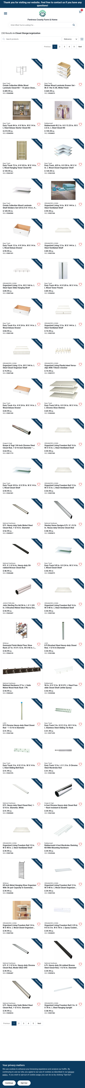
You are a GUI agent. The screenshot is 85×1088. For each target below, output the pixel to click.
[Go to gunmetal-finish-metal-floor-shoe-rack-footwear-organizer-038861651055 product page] (21, 638)
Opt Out (24, 1083)
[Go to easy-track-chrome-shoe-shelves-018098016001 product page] (63, 398)
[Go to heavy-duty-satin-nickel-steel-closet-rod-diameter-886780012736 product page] (21, 998)
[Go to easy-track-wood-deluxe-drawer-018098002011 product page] (21, 318)
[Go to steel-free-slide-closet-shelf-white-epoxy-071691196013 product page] (63, 678)
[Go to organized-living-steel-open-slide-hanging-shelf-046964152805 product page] (21, 278)
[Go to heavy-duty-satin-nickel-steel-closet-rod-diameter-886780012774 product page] (21, 518)
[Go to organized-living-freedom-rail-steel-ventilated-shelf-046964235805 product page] (63, 438)
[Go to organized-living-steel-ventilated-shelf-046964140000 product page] (63, 238)
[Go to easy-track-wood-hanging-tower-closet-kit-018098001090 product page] (21, 158)
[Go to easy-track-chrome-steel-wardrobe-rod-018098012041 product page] (63, 758)
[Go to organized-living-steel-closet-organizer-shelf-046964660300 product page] (21, 358)
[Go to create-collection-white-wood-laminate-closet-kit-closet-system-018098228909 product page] (21, 78)
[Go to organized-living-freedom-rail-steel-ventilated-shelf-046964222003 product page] (21, 838)
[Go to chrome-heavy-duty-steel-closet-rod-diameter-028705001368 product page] (21, 718)
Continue (9, 1083)
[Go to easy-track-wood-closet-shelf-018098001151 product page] (21, 478)
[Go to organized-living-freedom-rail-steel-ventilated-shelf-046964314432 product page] (63, 598)
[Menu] (5, 13)
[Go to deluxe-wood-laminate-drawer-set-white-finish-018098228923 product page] (63, 78)
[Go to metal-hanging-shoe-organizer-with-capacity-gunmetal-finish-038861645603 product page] (21, 878)
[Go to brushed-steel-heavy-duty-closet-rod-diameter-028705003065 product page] (63, 638)
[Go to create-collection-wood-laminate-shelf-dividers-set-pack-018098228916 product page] (21, 198)
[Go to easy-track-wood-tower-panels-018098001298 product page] (63, 278)
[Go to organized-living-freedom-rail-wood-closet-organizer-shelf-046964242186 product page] (21, 918)
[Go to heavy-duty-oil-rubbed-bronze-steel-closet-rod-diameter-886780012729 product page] (63, 958)
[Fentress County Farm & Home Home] (42, 13)
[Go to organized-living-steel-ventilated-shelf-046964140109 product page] (63, 198)
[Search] (74, 25)
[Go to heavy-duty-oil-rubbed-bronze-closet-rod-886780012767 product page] (21, 558)
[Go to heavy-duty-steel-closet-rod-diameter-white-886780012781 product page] (21, 798)
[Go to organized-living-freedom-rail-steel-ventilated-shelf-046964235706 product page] (63, 478)
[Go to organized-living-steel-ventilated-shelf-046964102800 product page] (63, 318)
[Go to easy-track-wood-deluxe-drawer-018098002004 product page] (21, 398)
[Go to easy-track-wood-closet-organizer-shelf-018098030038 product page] (63, 158)
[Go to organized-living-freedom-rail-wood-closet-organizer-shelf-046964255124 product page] (63, 878)
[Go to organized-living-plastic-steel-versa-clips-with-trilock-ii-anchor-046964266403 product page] (63, 358)
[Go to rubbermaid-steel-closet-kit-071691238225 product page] (63, 118)
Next (80, 47)
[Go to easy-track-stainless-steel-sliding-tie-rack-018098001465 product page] (63, 718)
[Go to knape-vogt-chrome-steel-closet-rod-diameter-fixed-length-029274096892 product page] (21, 438)
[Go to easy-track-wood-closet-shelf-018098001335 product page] (63, 558)
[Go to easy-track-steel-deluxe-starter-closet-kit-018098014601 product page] (21, 118)
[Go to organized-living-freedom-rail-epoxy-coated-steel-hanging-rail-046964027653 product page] (63, 918)
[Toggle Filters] (82, 39)
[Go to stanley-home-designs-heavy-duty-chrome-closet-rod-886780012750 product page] (63, 518)
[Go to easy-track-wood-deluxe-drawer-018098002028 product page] (21, 238)
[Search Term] (42, 25)
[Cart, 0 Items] (80, 12)
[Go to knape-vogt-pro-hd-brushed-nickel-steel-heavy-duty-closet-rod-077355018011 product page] (21, 598)
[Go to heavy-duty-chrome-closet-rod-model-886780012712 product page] (21, 958)
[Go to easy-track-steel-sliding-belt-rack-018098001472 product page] (21, 758)
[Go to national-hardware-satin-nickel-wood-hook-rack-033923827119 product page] (21, 678)
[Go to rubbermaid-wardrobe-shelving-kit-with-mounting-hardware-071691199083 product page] (63, 838)
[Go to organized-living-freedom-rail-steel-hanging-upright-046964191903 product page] (63, 998)
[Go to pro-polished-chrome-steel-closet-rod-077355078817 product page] (63, 798)
